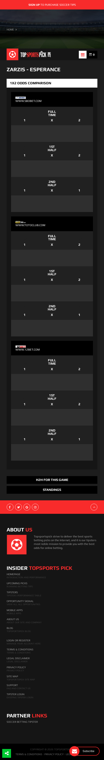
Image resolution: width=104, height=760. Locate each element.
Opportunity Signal (20, 601)
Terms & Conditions (20, 649)
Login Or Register (18, 640)
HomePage (13, 574)
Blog (10, 628)
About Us (13, 619)
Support (12, 685)
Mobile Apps (15, 610)
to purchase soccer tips (52, 4)
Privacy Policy (16, 667)
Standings (52, 490)
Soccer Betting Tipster (22, 722)
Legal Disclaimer (18, 658)
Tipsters (12, 592)
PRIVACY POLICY (54, 754)
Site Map (12, 676)
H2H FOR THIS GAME (52, 480)
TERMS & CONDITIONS (28, 754)
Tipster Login (16, 694)
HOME (10, 29)
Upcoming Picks (17, 583)
